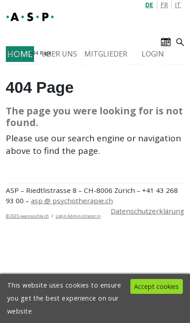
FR (164, 4)
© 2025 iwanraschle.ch (27, 216)
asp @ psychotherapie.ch (72, 200)
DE (149, 4)
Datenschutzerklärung (147, 210)
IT (178, 4)
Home (13, 52)
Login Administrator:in (78, 216)
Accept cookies (156, 286)
